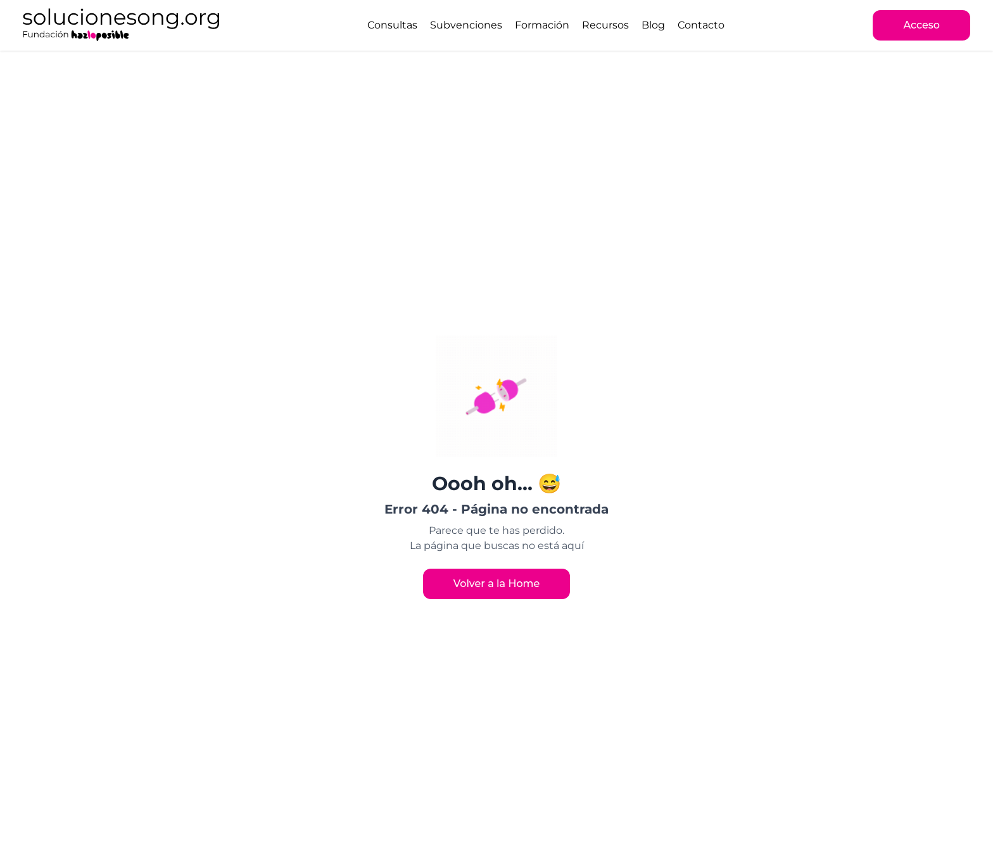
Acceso (921, 25)
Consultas (392, 25)
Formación (542, 25)
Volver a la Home (496, 584)
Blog (653, 25)
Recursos (605, 25)
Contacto (701, 25)
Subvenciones (466, 25)
